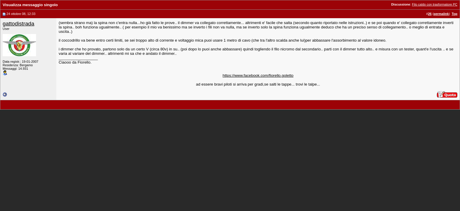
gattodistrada (18, 24)
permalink (441, 14)
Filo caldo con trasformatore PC (434, 4)
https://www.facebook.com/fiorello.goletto (258, 75)
